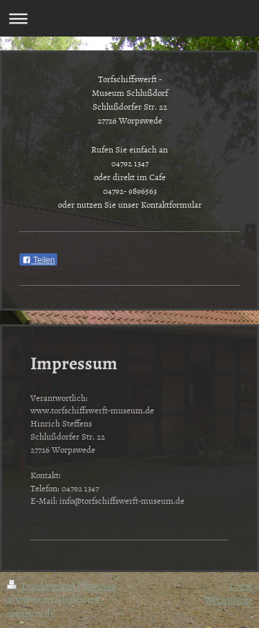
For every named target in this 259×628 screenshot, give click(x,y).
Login (240, 585)
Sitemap (99, 585)
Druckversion (42, 585)
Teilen (38, 260)
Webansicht (228, 599)
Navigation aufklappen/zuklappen (129, 18)
